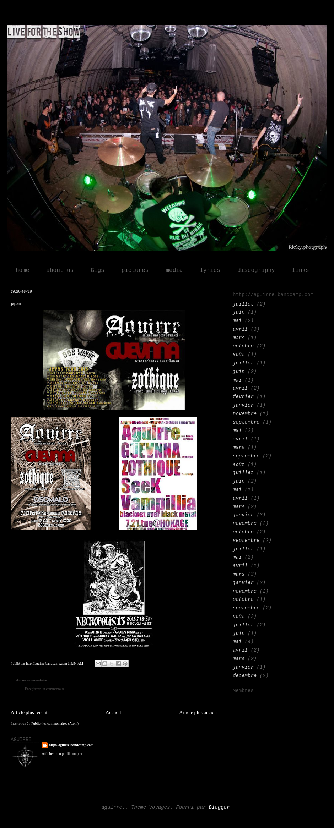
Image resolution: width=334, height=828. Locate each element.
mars (239, 338)
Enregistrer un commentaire (45, 689)
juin (239, 312)
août (239, 354)
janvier (243, 405)
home (22, 270)
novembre (245, 414)
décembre (245, 676)
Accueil (113, 712)
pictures (135, 270)
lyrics (210, 270)
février (243, 397)
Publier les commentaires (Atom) (55, 723)
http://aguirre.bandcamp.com (71, 745)
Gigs (97, 270)
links (300, 270)
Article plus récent (29, 712)
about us (60, 270)
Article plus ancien (198, 712)
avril (240, 329)
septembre (246, 422)
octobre (243, 346)
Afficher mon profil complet (62, 754)
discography (256, 270)
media (174, 270)
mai (237, 321)
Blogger (219, 807)
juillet (243, 304)
